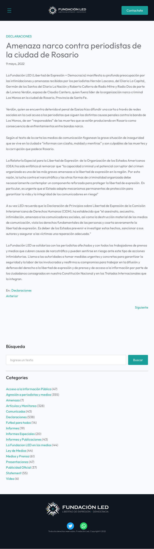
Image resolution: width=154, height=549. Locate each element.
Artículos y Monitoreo (21, 406)
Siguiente (141, 307)
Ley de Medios (16, 451)
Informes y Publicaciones (24, 439)
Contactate (135, 10)
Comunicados (15, 411)
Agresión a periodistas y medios (28, 395)
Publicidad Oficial (18, 467)
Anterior (12, 296)
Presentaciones (17, 462)
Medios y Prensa (17, 456)
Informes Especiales (20, 434)
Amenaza (13, 400)
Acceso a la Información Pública (28, 389)
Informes (12, 428)
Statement (13, 473)
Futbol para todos (18, 423)
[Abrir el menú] (9, 10)
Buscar (138, 360)
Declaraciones (19, 36)
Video (10, 479)
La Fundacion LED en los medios (29, 445)
